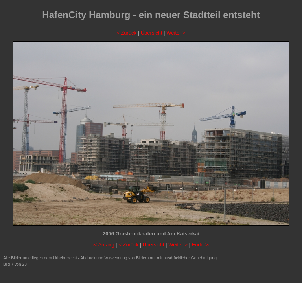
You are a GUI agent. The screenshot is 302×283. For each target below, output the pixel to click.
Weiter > (176, 33)
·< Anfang (103, 245)
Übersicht (151, 33)
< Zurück (126, 33)
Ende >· (200, 245)
